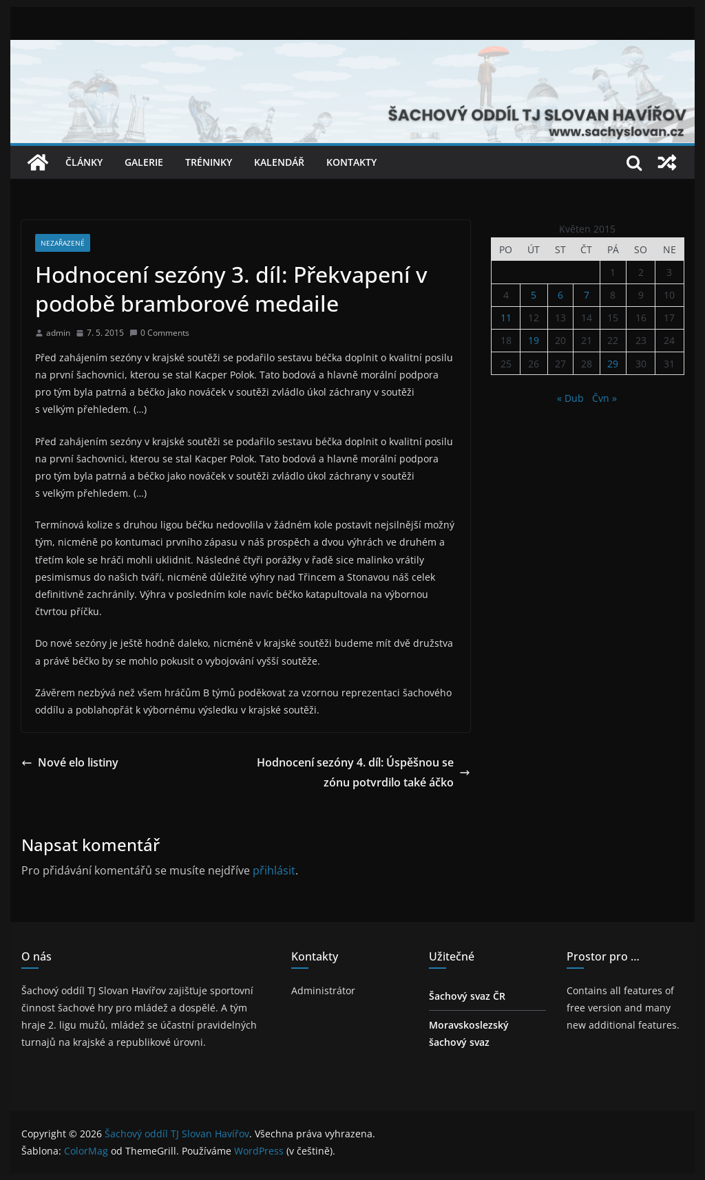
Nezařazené (63, 243)
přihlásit (274, 870)
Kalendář (279, 162)
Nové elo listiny (69, 762)
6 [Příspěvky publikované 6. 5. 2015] (560, 294)
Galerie (144, 162)
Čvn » (604, 398)
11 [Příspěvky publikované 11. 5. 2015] (506, 317)
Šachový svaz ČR (467, 995)
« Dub (570, 398)
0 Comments (159, 333)
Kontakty (351, 162)
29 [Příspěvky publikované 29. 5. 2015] (612, 363)
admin (58, 333)
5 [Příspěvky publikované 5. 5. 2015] (533, 294)
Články (84, 162)
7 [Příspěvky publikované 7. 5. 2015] (586, 294)
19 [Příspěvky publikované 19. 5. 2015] (533, 340)
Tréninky (208, 162)
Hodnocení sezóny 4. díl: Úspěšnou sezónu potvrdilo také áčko (363, 772)
